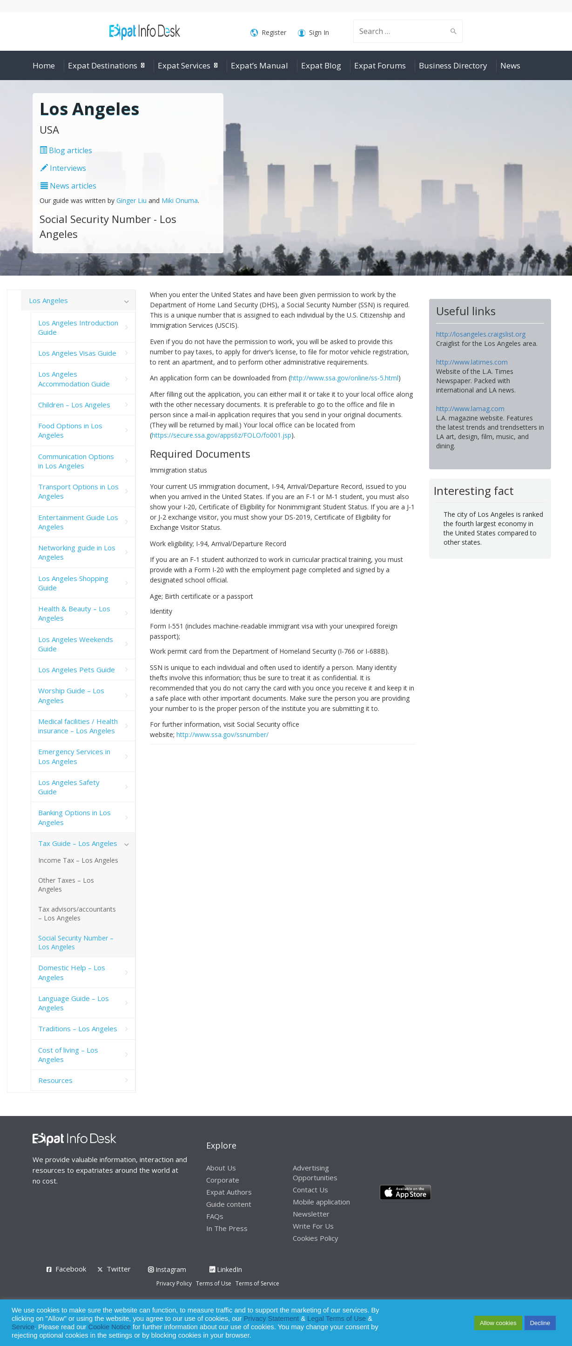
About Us (221, 1167)
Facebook (70, 1268)
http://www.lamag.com (470, 408)
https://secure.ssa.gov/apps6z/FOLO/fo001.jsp (221, 435)
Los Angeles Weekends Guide (75, 644)
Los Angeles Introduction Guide (78, 327)
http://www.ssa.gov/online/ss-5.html (344, 377)
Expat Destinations (102, 65)
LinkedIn (225, 1269)
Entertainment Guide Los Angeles (78, 522)
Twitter (119, 1268)
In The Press (227, 1228)
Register (268, 33)
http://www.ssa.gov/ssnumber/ (222, 734)
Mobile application (321, 1201)
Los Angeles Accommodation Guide (74, 378)
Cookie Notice (109, 1327)
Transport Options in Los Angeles (78, 491)
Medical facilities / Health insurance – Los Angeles (78, 726)
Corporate (222, 1179)
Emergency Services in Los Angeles (74, 756)
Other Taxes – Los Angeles (66, 884)
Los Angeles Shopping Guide (73, 583)
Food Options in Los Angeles (70, 430)
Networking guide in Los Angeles (76, 552)
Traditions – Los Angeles (77, 1028)
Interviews (63, 168)
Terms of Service (257, 1283)
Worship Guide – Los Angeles (71, 695)
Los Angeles (48, 300)
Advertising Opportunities (315, 1172)
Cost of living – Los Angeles (68, 1054)
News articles (68, 186)
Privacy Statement (271, 1318)
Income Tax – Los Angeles (78, 860)
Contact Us (310, 1189)
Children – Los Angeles (74, 404)
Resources (55, 1080)
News (510, 65)
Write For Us (313, 1226)
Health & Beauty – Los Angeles (74, 613)
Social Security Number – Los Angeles (76, 942)
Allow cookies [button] (498, 1322)
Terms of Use (213, 1283)
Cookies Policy (315, 1238)
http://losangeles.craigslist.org (480, 334)
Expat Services (184, 65)
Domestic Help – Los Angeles (71, 972)
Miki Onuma (180, 200)
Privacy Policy (174, 1283)
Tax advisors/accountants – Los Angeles (77, 913)
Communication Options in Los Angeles (76, 461)
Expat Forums (380, 65)
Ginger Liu (131, 200)
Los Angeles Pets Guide (76, 669)
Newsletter (311, 1213)
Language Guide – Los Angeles (73, 1003)
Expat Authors (229, 1192)
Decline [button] (540, 1322)
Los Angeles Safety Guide (69, 787)
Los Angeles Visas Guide (77, 353)
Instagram (167, 1269)
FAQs (214, 1216)
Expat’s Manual (259, 65)
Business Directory (453, 65)
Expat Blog (321, 65)
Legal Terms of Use (336, 1318)
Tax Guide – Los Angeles (77, 843)
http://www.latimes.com (472, 362)
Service (23, 1327)
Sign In (313, 33)
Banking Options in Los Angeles (74, 817)
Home (44, 65)
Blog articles (66, 150)
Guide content (228, 1204)
